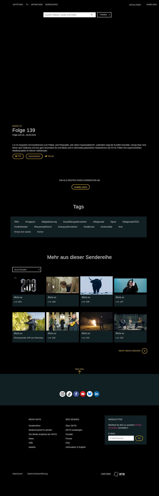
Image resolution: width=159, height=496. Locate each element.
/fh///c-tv (17, 126)
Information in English (76, 447)
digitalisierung (50, 221)
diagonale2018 (131, 221)
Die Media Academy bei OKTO (43, 434)
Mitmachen (37, 5)
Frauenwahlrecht (43, 226)
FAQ (68, 442)
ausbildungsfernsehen (75, 221)
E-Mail (112, 433)
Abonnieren (34, 156)
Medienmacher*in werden (40, 429)
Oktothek (19, 5)
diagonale (99, 221)
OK (139, 438)
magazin (31, 221)
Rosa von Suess (23, 231)
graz (114, 221)
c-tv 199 (51, 301)
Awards (32, 447)
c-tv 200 (17, 301)
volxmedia (107, 226)
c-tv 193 (119, 337)
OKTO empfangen (74, 429)
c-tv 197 (119, 301)
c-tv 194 (51, 337)
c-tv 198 (85, 301)
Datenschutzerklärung (37, 473)
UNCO (40, 231)
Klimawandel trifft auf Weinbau (28, 337)
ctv (121, 226)
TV (28, 5)
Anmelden (80, 187)
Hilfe (31, 442)
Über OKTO (71, 425)
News (31, 438)
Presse (69, 438)
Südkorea (89, 226)
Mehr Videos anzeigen (132, 350)
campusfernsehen (68, 226)
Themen (105, 15)
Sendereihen (34, 425)
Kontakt (69, 434)
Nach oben (79, 370)
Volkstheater (21, 226)
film (17, 221)
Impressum (17, 473)
